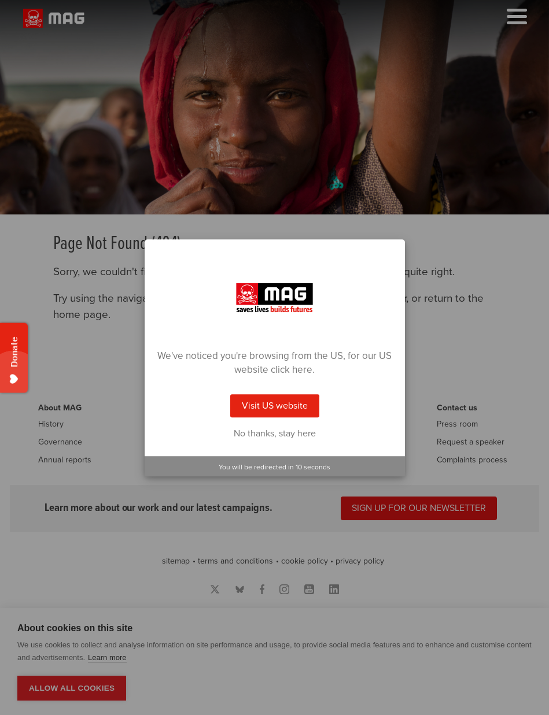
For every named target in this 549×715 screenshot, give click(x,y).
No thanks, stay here (275, 433)
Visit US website (275, 406)
